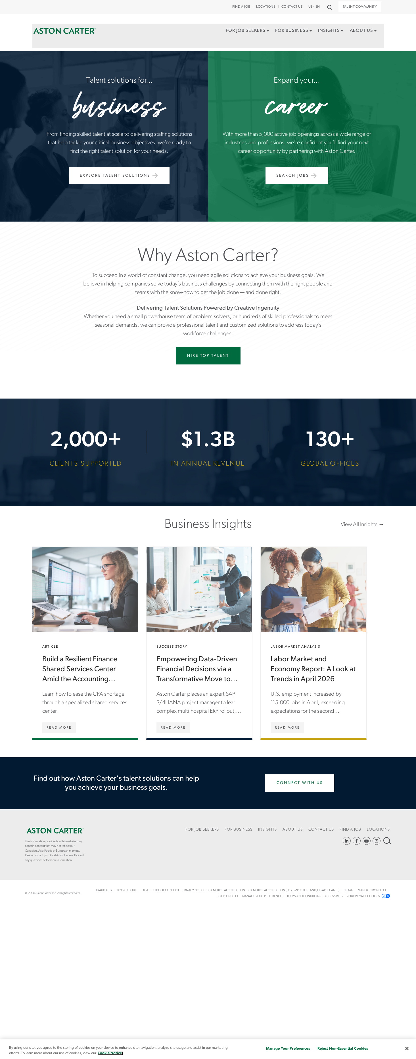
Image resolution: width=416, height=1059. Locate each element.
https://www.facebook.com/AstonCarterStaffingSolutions (357, 841)
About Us (360, 32)
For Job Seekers (242, 32)
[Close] (407, 1048)
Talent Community (360, 7)
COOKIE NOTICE (228, 896)
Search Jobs (292, 176)
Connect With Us (300, 783)
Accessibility (334, 896)
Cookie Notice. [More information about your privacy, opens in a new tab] (110, 1053)
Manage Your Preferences (262, 896)
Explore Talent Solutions (115, 176)
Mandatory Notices (373, 890)
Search (386, 840)
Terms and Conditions (304, 896)
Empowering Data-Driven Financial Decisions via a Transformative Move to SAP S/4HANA (199, 642)
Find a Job (241, 7)
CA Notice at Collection (226, 890)
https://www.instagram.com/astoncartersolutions (377, 841)
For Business (289, 32)
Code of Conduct (165, 890)
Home (65, 32)
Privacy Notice (194, 890)
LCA (145, 890)
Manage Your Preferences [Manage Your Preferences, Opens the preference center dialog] (288, 1048)
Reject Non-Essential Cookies (342, 1048)
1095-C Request (128, 890)
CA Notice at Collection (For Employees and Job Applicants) (293, 890)
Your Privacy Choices (363, 896)
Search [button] (329, 7)
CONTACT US (292, 7)
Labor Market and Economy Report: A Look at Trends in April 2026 (313, 642)
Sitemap (348, 890)
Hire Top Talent (208, 356)
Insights (327, 32)
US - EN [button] (314, 7)
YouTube (367, 841)
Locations (265, 7)
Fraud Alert (105, 890)
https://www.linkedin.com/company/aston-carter (347, 841)
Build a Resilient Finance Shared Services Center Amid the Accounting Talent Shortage (85, 642)
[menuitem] (244, 38)
